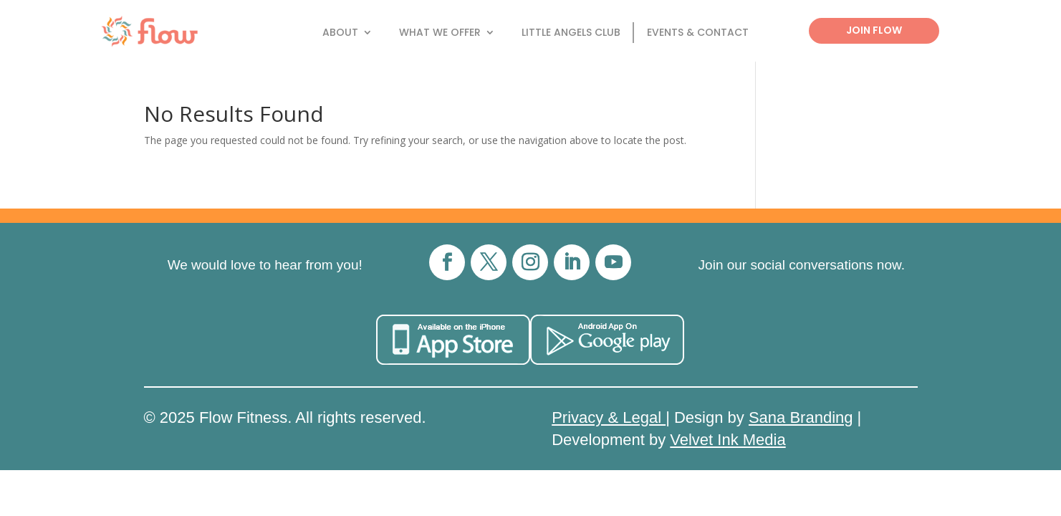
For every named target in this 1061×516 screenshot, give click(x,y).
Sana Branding (801, 417)
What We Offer (440, 33)
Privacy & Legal (609, 417)
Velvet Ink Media (727, 440)
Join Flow (874, 30)
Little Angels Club (571, 33)
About (340, 33)
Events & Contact (698, 33)
